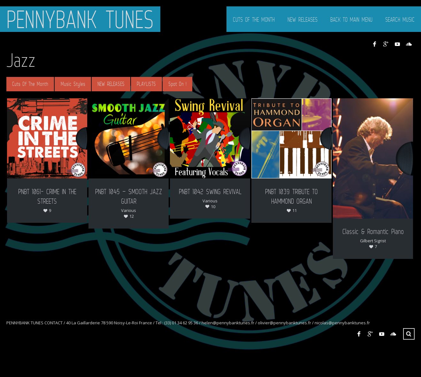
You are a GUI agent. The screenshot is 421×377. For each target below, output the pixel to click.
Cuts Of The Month (30, 84)
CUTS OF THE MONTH (254, 19)
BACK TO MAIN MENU (351, 19)
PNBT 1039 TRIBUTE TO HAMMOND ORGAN (291, 196)
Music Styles (73, 84)
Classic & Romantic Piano (373, 231)
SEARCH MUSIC (400, 19)
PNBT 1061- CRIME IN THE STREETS (47, 196)
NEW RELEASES (302, 19)
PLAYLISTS (146, 84)
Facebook (374, 44)
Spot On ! (177, 84)
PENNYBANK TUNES (80, 19)
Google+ (386, 44)
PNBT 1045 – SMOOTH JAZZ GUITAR (128, 196)
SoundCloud (409, 44)
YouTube (397, 44)
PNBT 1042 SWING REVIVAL (210, 191)
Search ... (409, 334)
